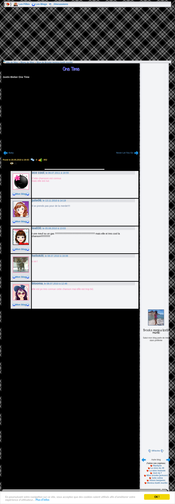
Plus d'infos (42, 500)
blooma (37, 283)
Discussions (61, 4)
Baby (11, 153)
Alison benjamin (157, 480)
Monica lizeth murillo (157, 483)
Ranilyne (157, 465)
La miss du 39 (157, 468)
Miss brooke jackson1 (157, 475)
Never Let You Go (124, 153)
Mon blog (20, 194)
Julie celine (157, 478)
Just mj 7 (157, 473)
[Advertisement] (87, 36)
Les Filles (24, 4)
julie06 (36, 200)
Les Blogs (41, 4)
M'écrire (156, 451)
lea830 (36, 228)
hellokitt (38, 255)
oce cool (38, 172)
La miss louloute (157, 470)
